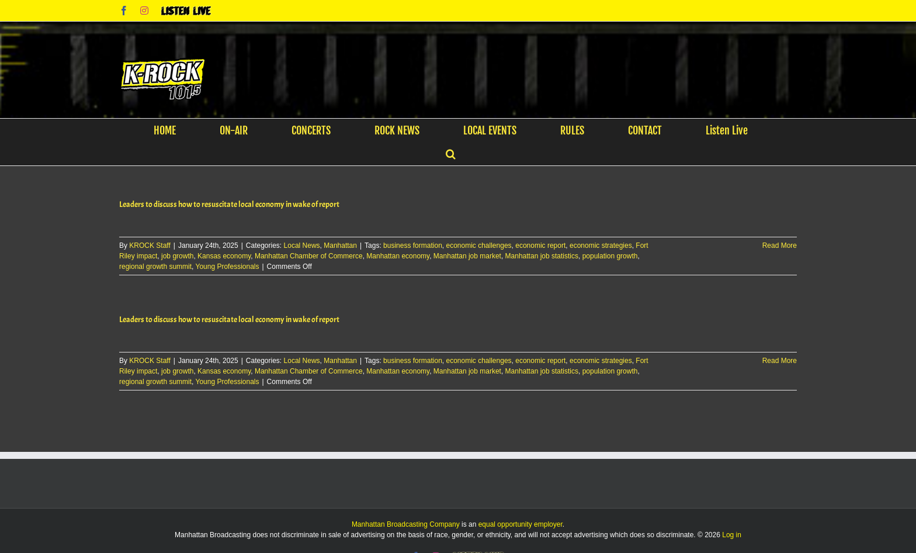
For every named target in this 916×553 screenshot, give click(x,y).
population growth (610, 256)
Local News (302, 245)
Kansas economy (224, 256)
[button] (450, 153)
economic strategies (601, 245)
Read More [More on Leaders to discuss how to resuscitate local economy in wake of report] (779, 245)
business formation (412, 245)
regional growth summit (155, 266)
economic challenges (478, 245)
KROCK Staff (149, 245)
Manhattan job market (467, 256)
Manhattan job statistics (541, 256)
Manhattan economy (397, 256)
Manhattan (340, 245)
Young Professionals (227, 266)
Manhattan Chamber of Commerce (309, 256)
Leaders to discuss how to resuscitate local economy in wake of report (229, 204)
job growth (177, 256)
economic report (540, 245)
